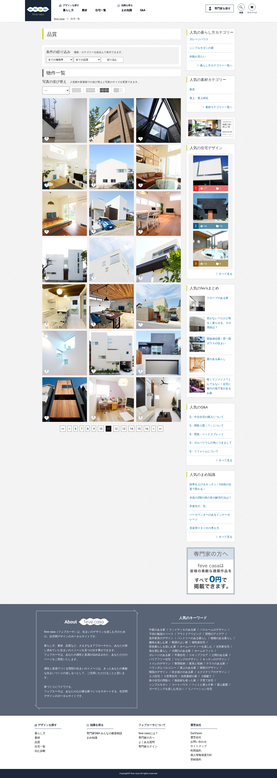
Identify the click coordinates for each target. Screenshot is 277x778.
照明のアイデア (214, 633)
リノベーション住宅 (200, 688)
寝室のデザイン (209, 667)
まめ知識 (126, 10)
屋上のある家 (188, 667)
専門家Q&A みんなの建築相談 (104, 733)
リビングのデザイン (186, 659)
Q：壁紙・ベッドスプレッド (206, 434)
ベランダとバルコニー (162, 667)
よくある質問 (146, 742)
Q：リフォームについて (203, 451)
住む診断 (40, 750)
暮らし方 (68, 10)
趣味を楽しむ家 (158, 642)
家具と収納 (196, 663)
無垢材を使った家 (185, 680)
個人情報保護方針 (201, 754)
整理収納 (179, 663)
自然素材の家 (189, 676)
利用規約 (195, 750)
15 (139, 428)
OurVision (196, 733)
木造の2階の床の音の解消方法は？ (210, 497)
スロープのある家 (208, 303)
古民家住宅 (222, 646)
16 (146, 428)
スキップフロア (198, 655)
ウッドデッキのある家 (182, 629)
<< (62, 428)
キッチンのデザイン (215, 659)
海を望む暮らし (158, 650)
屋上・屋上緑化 (198, 98)
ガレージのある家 (160, 655)
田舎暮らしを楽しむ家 (162, 646)
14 (131, 428)
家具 (192, 89)
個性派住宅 (198, 642)
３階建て (206, 676)
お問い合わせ (198, 741)
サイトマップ (198, 746)
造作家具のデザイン (161, 638)
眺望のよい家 (180, 642)
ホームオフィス (203, 650)
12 (116, 428)
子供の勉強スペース (161, 633)
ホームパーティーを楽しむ (196, 646)
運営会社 (195, 737)
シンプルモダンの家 (201, 47)
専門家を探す (222, 8)
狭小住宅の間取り (160, 680)
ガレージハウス (198, 39)
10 (100, 428)
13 (123, 428)
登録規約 (195, 759)
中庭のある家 (157, 629)
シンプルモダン (158, 684)
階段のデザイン (158, 671)
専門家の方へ (146, 737)
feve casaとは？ (148, 733)
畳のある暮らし (207, 364)
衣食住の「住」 (198, 506)
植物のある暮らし (221, 638)
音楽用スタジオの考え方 (204, 527)
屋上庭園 (222, 684)
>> (160, 428)
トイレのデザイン (160, 663)
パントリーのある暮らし (192, 638)
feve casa (59, 18)
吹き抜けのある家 (182, 671)
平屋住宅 (179, 655)
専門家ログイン (147, 746)
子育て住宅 (206, 680)
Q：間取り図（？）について (206, 425)
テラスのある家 (215, 663)
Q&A (142, 10)
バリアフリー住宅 (160, 659)
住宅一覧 (100, 10)
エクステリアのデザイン (212, 671)
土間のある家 (220, 655)
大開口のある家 (181, 650)
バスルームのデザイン (213, 629)
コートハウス (180, 684)
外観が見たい (197, 56)
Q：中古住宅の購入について (206, 416)
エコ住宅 (154, 676)
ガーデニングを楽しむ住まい (166, 688)
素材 (84, 10)
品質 (37, 742)
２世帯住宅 (170, 676)
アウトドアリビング (189, 633)
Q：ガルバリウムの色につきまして (210, 442)
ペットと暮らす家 (202, 684)
